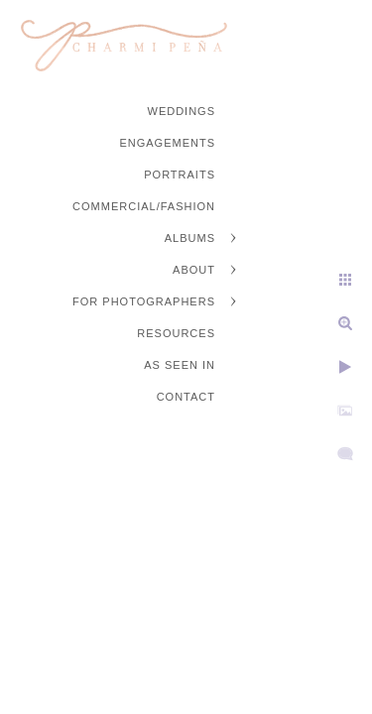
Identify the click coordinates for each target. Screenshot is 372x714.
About (194, 270)
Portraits (179, 174)
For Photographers (143, 301)
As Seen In (179, 365)
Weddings (182, 111)
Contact (186, 397)
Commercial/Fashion (143, 206)
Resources (176, 333)
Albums (190, 238)
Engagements (167, 143)
